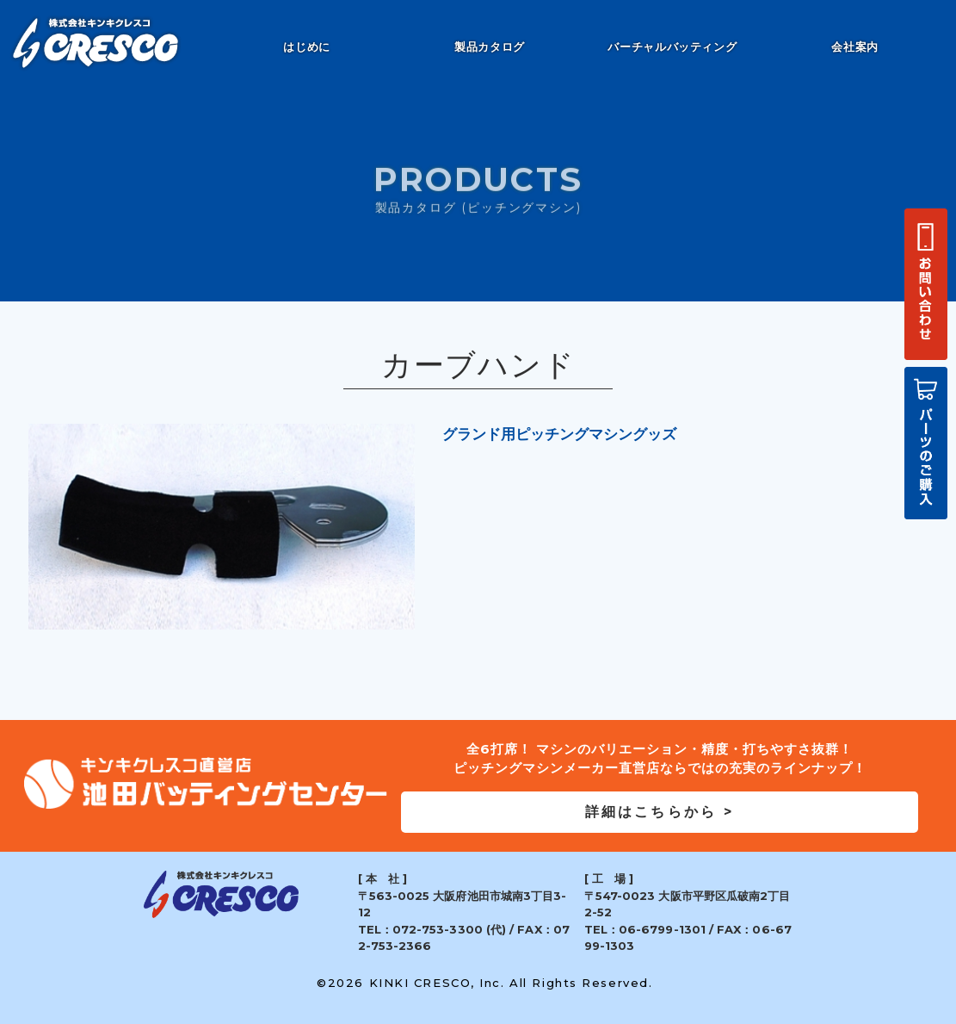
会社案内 (855, 46)
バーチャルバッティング (672, 46)
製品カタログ (489, 46)
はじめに (306, 46)
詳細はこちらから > (660, 812)
